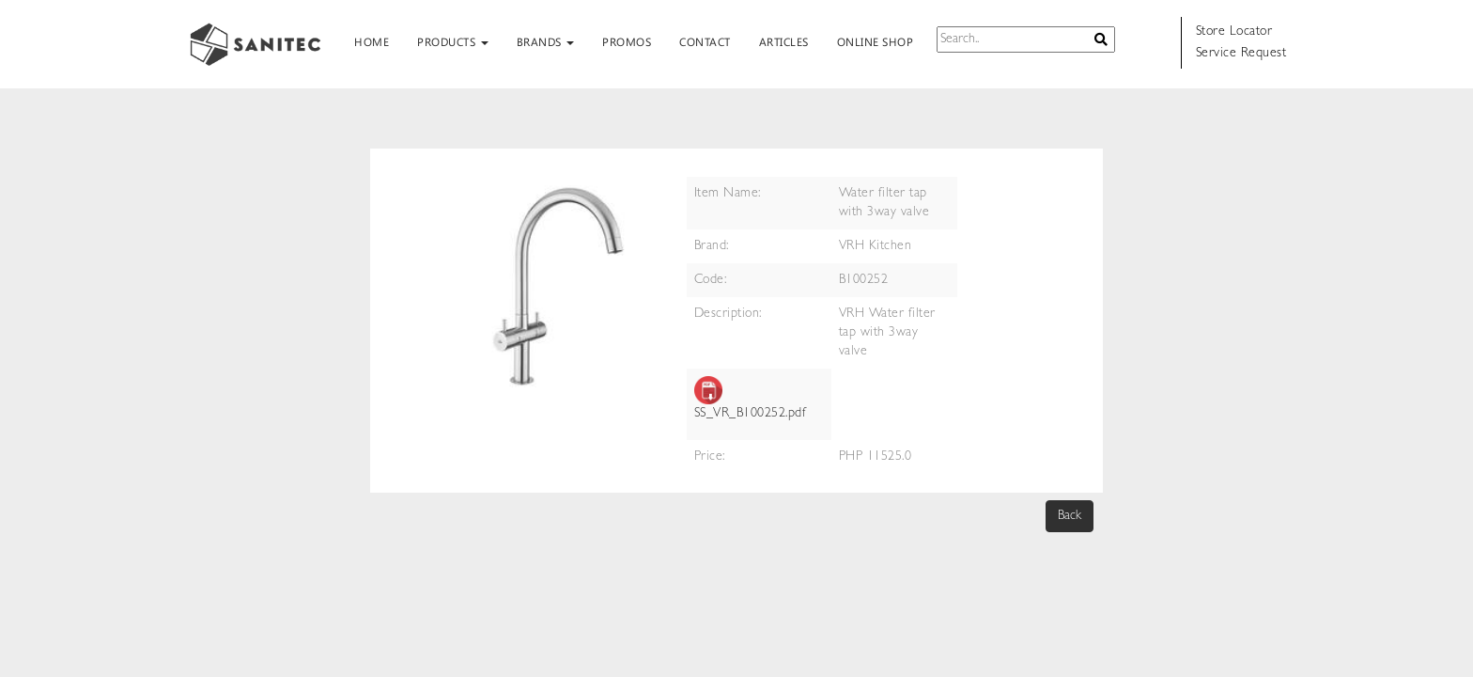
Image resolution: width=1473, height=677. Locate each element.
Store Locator (1234, 32)
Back (1069, 516)
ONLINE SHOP (875, 41)
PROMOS (626, 41)
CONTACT (705, 41)
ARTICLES (784, 41)
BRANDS (546, 41)
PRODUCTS (452, 41)
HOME (371, 41)
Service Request (1241, 53)
